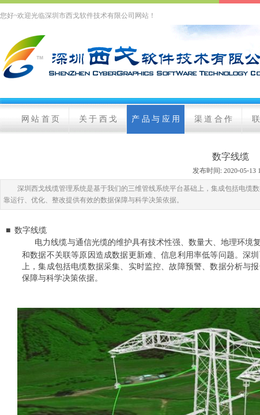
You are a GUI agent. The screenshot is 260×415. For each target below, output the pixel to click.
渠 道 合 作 (213, 119)
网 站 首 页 (40, 119)
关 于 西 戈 (98, 119)
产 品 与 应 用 (155, 119)
